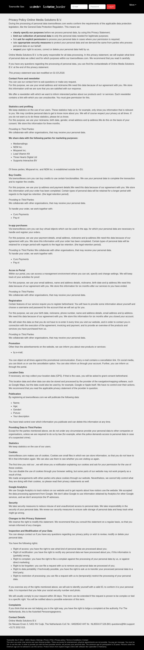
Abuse (32, 640)
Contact (85, 640)
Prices (46, 640)
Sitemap (39, 640)
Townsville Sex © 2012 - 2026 (18, 640)
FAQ (51, 640)
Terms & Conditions (73, 640)
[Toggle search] (35, 6)
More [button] (131, 5)
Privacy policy (60, 640)
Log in (111, 7)
